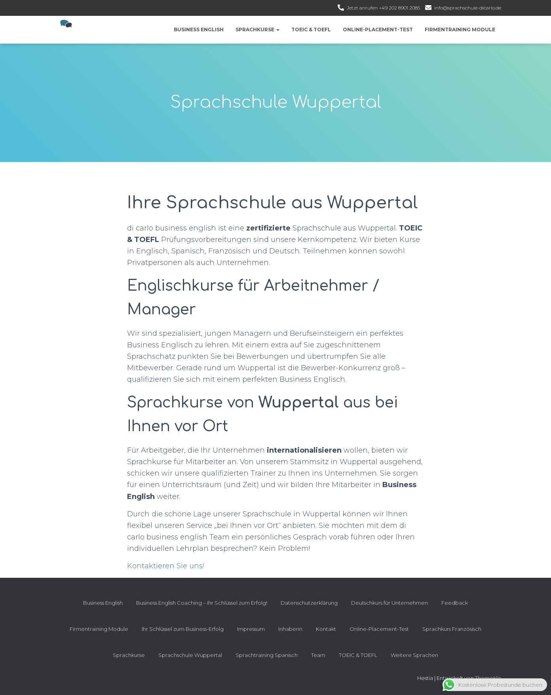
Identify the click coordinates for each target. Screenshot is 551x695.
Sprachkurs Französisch (451, 629)
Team (318, 655)
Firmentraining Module (460, 29)
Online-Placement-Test (378, 29)
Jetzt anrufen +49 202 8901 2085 (383, 8)
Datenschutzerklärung (309, 603)
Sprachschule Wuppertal (190, 655)
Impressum (251, 629)
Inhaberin (290, 629)
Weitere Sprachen (414, 655)
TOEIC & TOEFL (311, 29)
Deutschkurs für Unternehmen (389, 603)
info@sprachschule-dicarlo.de (467, 8)
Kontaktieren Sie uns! (165, 566)
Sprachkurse (257, 29)
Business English (199, 29)
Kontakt (326, 629)
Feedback (454, 603)
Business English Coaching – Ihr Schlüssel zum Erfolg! (201, 603)
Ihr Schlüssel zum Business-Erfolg (183, 629)
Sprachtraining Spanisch (267, 655)
